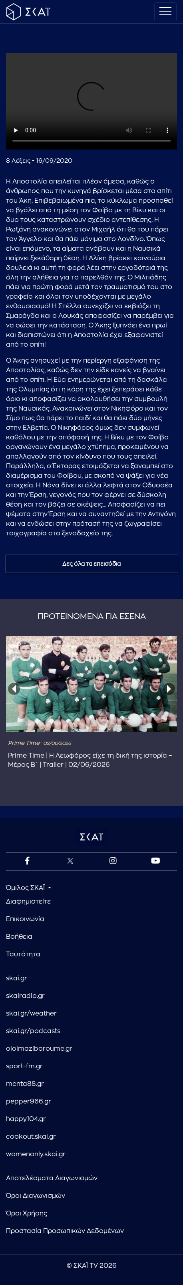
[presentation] (14, 689)
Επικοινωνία (25, 919)
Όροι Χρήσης (26, 1213)
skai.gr (16, 978)
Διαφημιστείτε (28, 901)
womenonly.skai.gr (36, 1154)
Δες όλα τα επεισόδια (91, 564)
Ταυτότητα (23, 954)
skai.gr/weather (31, 1013)
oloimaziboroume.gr (39, 1049)
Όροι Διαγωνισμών (35, 1196)
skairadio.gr (25, 996)
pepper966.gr (28, 1101)
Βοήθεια (19, 937)
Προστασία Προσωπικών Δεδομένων (65, 1231)
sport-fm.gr (24, 1066)
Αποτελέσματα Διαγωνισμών (51, 1178)
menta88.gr (25, 1084)
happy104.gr (26, 1119)
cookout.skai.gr (31, 1136)
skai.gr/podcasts (33, 1031)
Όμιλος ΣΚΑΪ (26, 888)
